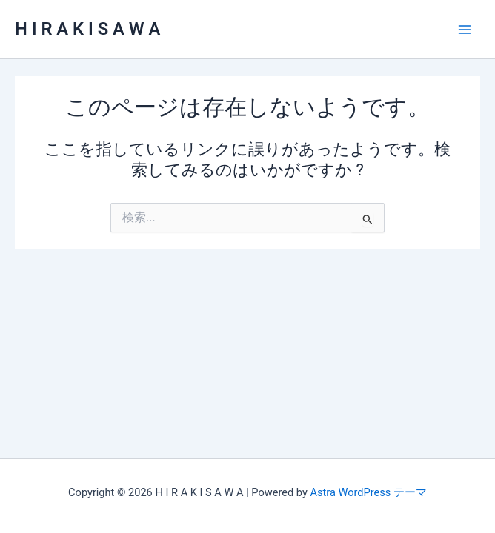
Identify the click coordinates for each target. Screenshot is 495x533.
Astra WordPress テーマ (368, 492)
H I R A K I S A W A (87, 29)
